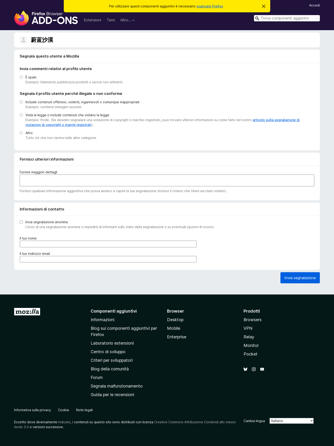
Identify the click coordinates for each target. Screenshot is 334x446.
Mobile (173, 328)
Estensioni (92, 20)
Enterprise (176, 336)
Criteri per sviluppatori (112, 360)
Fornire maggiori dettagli (38, 172)
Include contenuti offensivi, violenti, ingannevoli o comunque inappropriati (82, 102)
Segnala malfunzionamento (117, 386)
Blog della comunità (110, 368)
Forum (97, 377)
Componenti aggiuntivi (114, 311)
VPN (248, 328)
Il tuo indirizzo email (36, 253)
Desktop (175, 319)
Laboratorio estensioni (112, 343)
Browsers (253, 319)
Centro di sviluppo (108, 351)
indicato (64, 422)
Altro (29, 133)
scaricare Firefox (209, 6)
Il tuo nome (29, 238)
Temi (111, 20)
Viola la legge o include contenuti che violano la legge (67, 115)
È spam (31, 77)
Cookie (63, 410)
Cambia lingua (254, 421)
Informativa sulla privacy (32, 410)
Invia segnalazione (300, 277)
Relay (249, 336)
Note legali (84, 410)
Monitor (251, 345)
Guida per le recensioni (112, 394)
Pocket (250, 354)
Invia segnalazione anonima (47, 222)
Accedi (314, 5)
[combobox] (287, 18)
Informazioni (102, 319)
